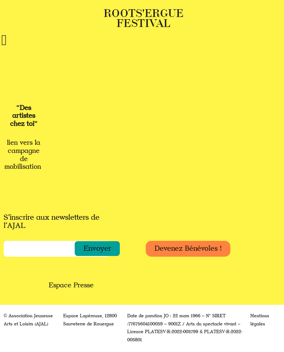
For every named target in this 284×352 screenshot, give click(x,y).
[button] (97, 248)
